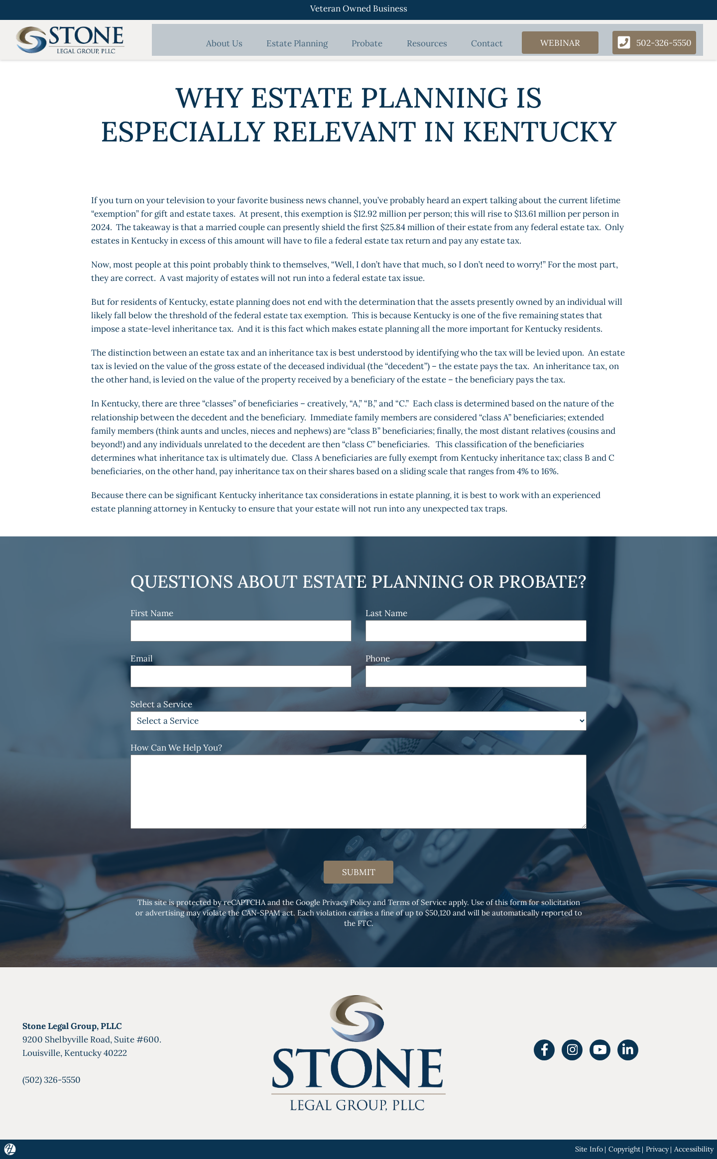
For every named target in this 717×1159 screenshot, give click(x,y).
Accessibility (694, 1149)
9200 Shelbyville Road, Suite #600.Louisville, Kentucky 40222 (91, 1040)
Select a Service (161, 704)
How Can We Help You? (176, 747)
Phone (377, 658)
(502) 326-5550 (51, 1080)
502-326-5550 (652, 43)
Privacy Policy (346, 902)
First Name (151, 613)
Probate (369, 44)
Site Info (587, 1149)
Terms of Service (417, 902)
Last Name (386, 613)
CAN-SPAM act (267, 913)
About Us (232, 44)
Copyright (623, 1149)
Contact (482, 44)
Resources (425, 44)
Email (141, 658)
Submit (358, 872)
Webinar (555, 43)
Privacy (656, 1149)
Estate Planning (302, 44)
